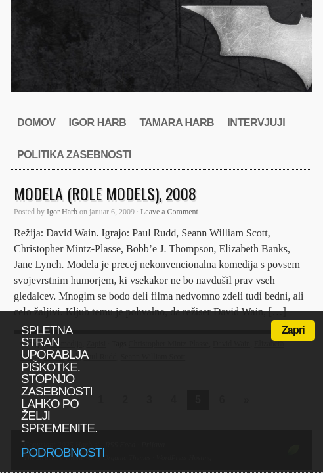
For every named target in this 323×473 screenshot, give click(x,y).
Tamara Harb (176, 122)
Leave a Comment (169, 211)
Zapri (293, 330)
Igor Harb (97, 122)
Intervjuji (256, 122)
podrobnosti (63, 452)
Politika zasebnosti (74, 154)
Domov (36, 122)
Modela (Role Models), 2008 (105, 193)
